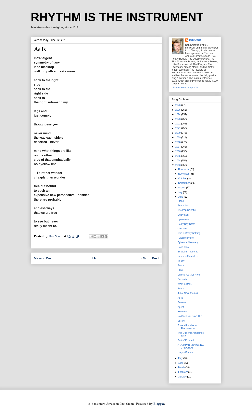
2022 (178, 123)
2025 (178, 109)
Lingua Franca (185, 352)
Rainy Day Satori (186, 224)
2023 (178, 119)
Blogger (158, 404)
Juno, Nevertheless (188, 293)
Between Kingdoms (188, 251)
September (184, 183)
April (180, 363)
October (182, 178)
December (184, 169)
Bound (181, 288)
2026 (178, 105)
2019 (178, 137)
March (181, 367)
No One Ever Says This (190, 316)
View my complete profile (185, 87)
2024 (178, 114)
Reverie (182, 302)
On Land (182, 228)
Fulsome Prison (186, 237)
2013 (178, 165)
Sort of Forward (186, 340)
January (182, 376)
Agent (181, 307)
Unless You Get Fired (189, 274)
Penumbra (183, 205)
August (182, 187)
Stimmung (183, 311)
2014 (178, 160)
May (180, 358)
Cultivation (183, 214)
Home (97, 258)
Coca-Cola (183, 247)
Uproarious (183, 219)
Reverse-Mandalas (187, 256)
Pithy (180, 270)
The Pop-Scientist (187, 210)
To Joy (181, 261)
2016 (178, 151)
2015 (178, 156)
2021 (178, 128)
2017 (178, 146)
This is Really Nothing (189, 233)
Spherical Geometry (188, 242)
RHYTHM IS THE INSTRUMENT (117, 17)
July (180, 192)
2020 (178, 133)
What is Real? (185, 284)
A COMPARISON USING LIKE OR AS (191, 346)
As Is (180, 297)
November (184, 173)
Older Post (150, 258)
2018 (178, 142)
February (183, 372)
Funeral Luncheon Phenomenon (187, 327)
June (181, 196)
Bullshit (181, 321)
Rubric (181, 265)
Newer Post (43, 258)
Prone (181, 201)
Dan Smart (195, 39)
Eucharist (182, 279)
